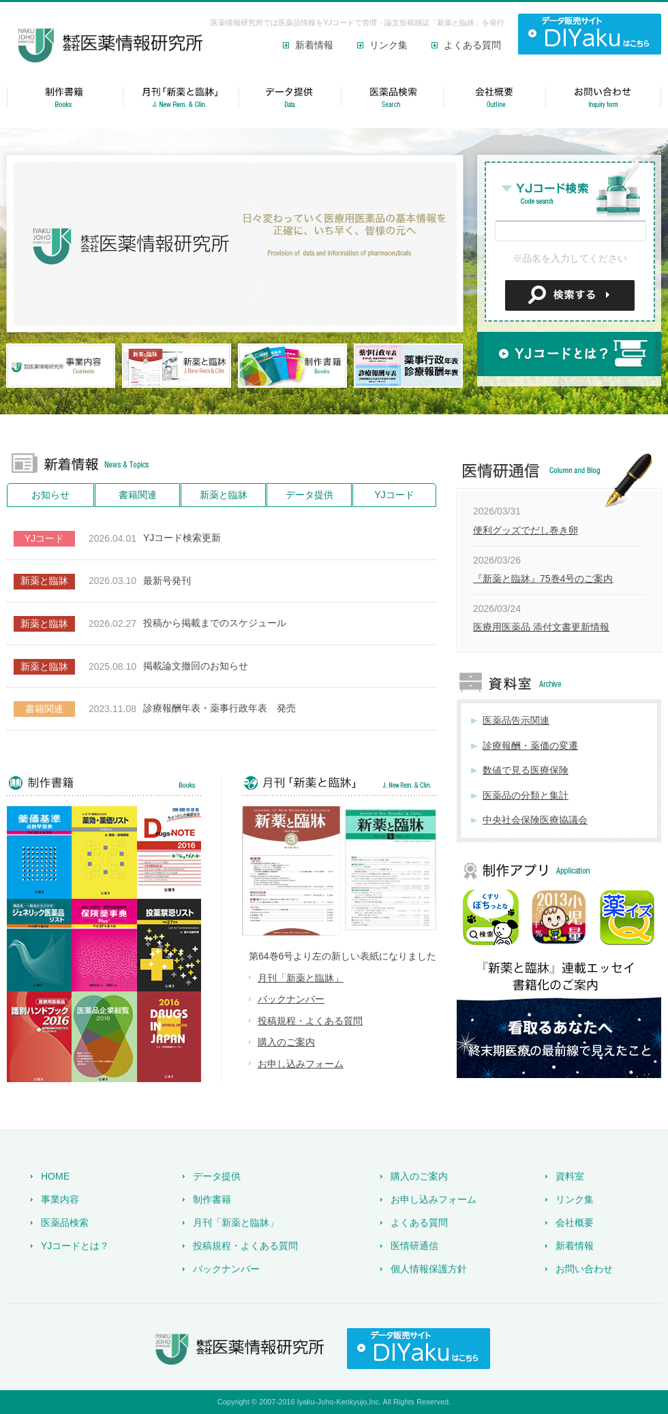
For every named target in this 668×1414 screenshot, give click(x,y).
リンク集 (388, 45)
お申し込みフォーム (301, 1063)
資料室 (570, 1176)
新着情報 (314, 45)
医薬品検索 (65, 1222)
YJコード (394, 494)
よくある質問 (472, 45)
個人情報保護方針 (429, 1268)
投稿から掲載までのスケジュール (214, 622)
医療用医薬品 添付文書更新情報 (541, 626)
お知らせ (50, 494)
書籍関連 (138, 494)
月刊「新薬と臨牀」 (301, 977)
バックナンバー (291, 999)
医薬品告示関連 (516, 720)
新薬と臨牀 (223, 494)
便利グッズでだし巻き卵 (525, 530)
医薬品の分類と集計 (525, 795)
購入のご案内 (286, 1041)
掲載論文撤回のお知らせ (195, 665)
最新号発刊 (167, 580)
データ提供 (309, 494)
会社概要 (575, 1222)
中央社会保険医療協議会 (535, 819)
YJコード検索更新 (182, 537)
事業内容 (60, 1199)
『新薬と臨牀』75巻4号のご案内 (543, 578)
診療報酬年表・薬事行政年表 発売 (219, 708)
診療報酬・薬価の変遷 (530, 745)
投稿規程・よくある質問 (310, 1020)
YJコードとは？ (75, 1245)
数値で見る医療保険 (525, 770)
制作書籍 (212, 1199)
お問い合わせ (584, 1268)
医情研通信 (414, 1245)
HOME (55, 1176)
